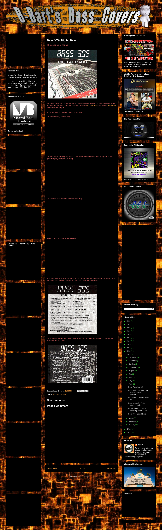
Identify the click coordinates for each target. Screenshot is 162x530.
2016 (129, 344)
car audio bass (92, 105)
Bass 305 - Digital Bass (137, 414)
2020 (129, 331)
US (64, 394)
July (130, 374)
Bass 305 (56, 394)
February (132, 421)
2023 (129, 321)
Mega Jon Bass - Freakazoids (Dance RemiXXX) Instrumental (22, 76)
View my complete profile (133, 457)
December (133, 357)
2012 (129, 429)
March (131, 418)
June (131, 377)
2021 (129, 328)
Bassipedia (112, 105)
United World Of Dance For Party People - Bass (138, 410)
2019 (129, 334)
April (131, 384)
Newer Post (52, 468)
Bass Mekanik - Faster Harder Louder (136, 404)
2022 (129, 324)
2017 (129, 341)
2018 (129, 338)
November (133, 361)
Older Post (111, 468)
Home (82, 468)
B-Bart (140, 445)
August (131, 371)
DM (61, 394)
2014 (129, 351)
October (132, 364)
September (133, 367)
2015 (129, 348)
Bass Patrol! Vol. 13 (135, 387)
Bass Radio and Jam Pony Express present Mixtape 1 (138, 392)
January (132, 425)
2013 (129, 354)
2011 (129, 432)
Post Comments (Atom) (86, 476)
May (130, 381)
